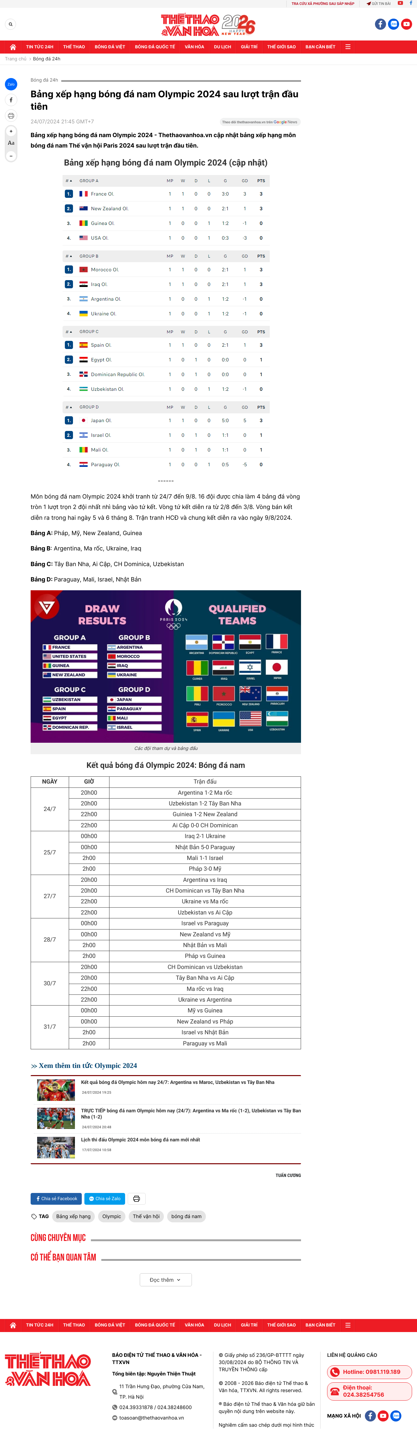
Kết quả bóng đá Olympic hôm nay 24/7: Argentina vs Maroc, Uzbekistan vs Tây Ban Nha (178, 1082)
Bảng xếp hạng (73, 1216)
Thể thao (74, 47)
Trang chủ (15, 59)
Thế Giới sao (281, 47)
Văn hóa (194, 47)
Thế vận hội (146, 1216)
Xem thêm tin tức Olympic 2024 (88, 1065)
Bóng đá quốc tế (155, 47)
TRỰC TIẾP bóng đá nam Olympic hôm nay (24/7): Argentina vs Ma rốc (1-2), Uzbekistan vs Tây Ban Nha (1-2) (191, 1114)
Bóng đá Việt (110, 47)
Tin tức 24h (39, 47)
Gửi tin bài (379, 4)
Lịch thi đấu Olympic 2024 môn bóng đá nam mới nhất (140, 1140)
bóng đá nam (186, 1216)
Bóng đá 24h (46, 59)
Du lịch (222, 47)
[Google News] (260, 124)
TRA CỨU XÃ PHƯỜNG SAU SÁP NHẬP (323, 4)
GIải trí (249, 47)
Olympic (111, 1216)
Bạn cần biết (321, 47)
